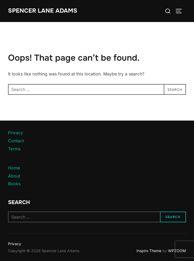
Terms (14, 148)
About (14, 176)
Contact (16, 140)
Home (14, 168)
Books (14, 183)
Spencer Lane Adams (42, 11)
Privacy (15, 132)
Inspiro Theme (148, 250)
